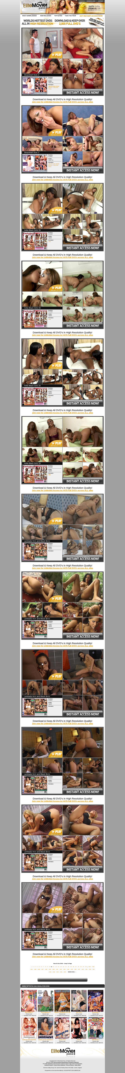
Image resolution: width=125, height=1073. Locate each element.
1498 (82, 969)
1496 (75, 969)
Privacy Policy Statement (59, 1065)
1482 (89, 966)
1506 (65, 972)
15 (60, 966)
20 (73, 966)
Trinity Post (55, 87)
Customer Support (48, 1065)
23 (80, 966)
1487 (42, 969)
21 (75, 966)
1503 (54, 972)
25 (85, 966)
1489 (50, 969)
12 (53, 966)
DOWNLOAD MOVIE (29, 1015)
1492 (61, 969)
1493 (64, 969)
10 (49, 966)
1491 (57, 969)
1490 (53, 969)
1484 (31, 969)
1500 (90, 969)
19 (70, 966)
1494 (68, 969)
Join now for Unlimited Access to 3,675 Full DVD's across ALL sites (62, 102)
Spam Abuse (78, 1065)
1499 (86, 969)
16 (63, 966)
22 (78, 966)
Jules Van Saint (52, 86)
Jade (49, 241)
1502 (50, 972)
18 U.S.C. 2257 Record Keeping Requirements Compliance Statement (62, 1062)
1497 (79, 969)
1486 (39, 969)
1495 (71, 969)
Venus (49, 88)
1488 (46, 969)
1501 (93, 969)
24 (83, 966)
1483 (93, 966)
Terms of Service (70, 1065)
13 (56, 966)
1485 (35, 969)
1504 (57, 972)
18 (68, 966)
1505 (61, 972)
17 (65, 966)
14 (58, 966)
